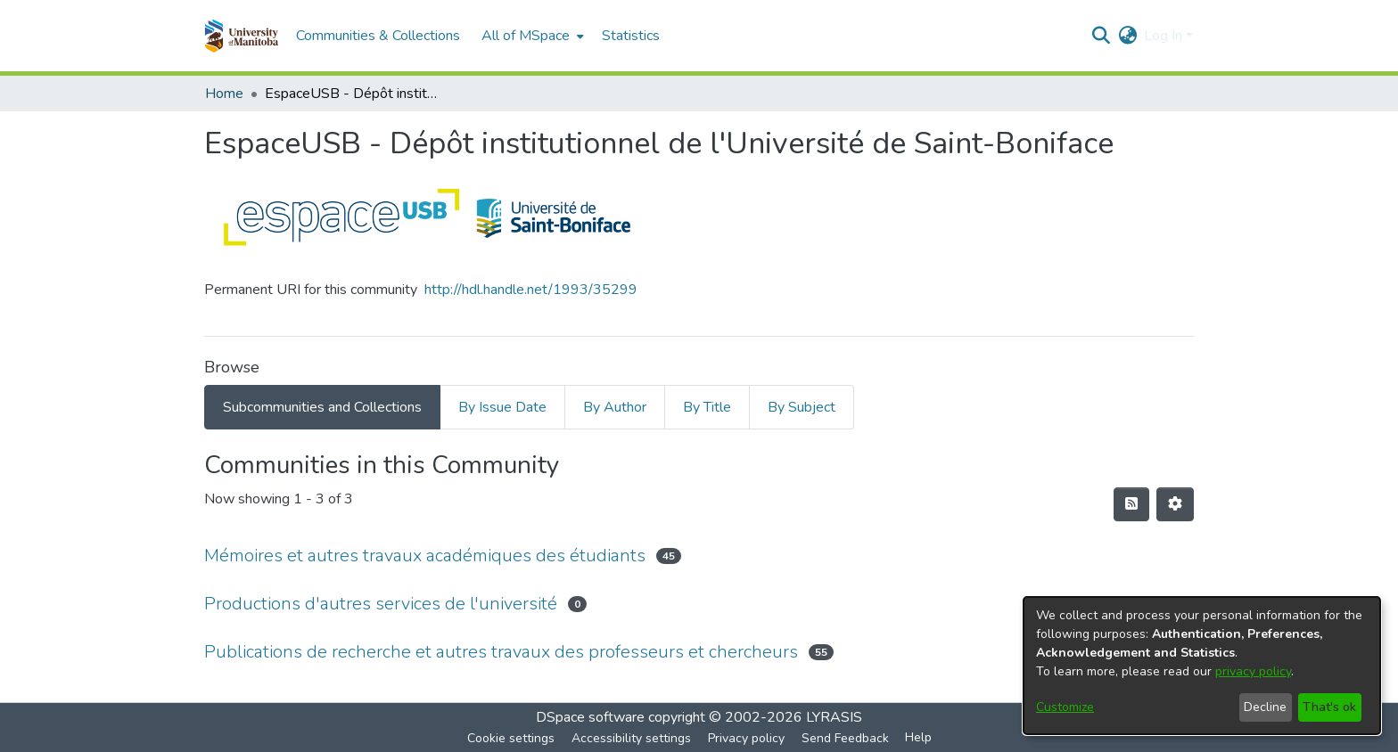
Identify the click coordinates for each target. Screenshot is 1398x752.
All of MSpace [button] (525, 35)
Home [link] (224, 93)
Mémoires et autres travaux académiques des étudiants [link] (425, 556)
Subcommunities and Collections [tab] (322, 407)
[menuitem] (531, 35)
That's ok (1329, 707)
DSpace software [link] (590, 717)
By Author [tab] (614, 407)
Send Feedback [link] (845, 738)
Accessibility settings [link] (631, 738)
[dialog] (1202, 665)
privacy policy (1253, 671)
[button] (241, 35)
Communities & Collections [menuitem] (378, 35)
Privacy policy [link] (746, 738)
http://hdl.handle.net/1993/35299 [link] (530, 289)
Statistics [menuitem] (631, 35)
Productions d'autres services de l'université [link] (380, 604)
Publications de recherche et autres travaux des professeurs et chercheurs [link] (501, 652)
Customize (1065, 707)
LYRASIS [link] (834, 717)
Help (918, 737)
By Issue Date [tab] (502, 407)
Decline (1265, 707)
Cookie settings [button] (511, 738)
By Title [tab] (707, 407)
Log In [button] (1165, 35)
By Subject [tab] (801, 407)
